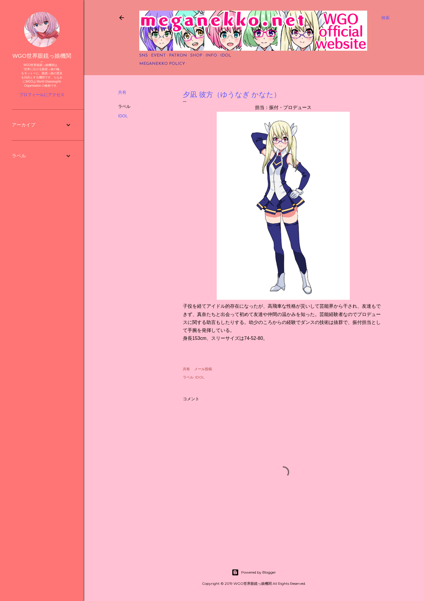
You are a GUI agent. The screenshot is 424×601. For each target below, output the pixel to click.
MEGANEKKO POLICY (162, 64)
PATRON (178, 55)
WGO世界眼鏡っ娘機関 (41, 56)
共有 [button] (122, 92)
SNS (143, 55)
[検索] (385, 18)
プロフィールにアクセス (41, 94)
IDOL (225, 55)
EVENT (158, 55)
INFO (211, 55)
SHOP (196, 55)
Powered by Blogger (254, 572)
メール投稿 (203, 369)
